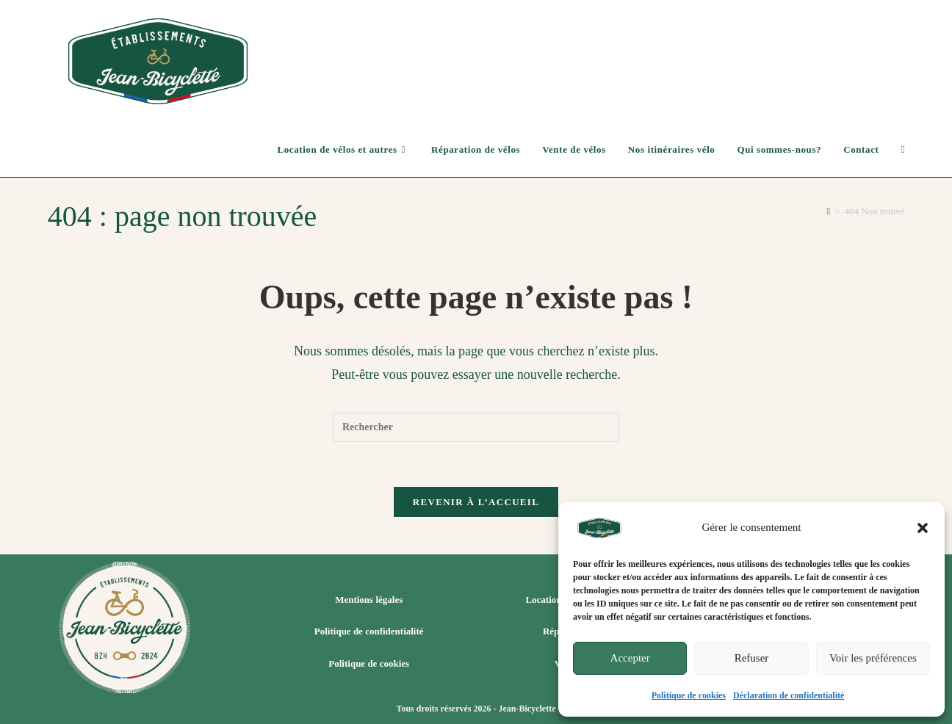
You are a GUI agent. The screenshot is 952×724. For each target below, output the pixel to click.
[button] (922, 528)
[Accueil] (828, 211)
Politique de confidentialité (369, 631)
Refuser (752, 658)
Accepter (630, 658)
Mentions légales (369, 599)
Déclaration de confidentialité (788, 695)
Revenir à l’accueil (476, 501)
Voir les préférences (873, 658)
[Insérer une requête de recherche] (476, 427)
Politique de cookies (689, 695)
